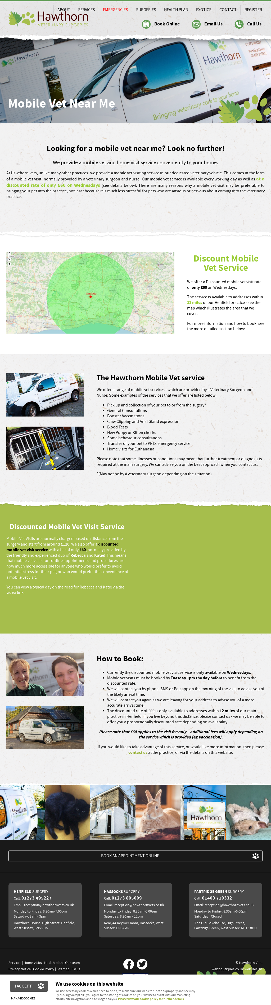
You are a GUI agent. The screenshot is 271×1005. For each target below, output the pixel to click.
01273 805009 (127, 898)
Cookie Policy (43, 969)
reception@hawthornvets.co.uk (49, 905)
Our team (72, 962)
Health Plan (176, 9)
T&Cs (76, 969)
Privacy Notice (19, 969)
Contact (228, 9)
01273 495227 (36, 898)
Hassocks (121, 892)
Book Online (167, 24)
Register (253, 9)
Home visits (33, 962)
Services (86, 9)
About (63, 9)
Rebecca (78, 555)
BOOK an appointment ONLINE (130, 856)
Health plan (53, 962)
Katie (99, 555)
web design (253, 969)
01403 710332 (217, 898)
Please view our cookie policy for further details (151, 999)
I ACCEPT (23, 986)
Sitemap (63, 969)
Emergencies (115, 9)
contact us (137, 752)
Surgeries (146, 9)
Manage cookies (24, 998)
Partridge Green (219, 892)
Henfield (31, 892)
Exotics (203, 9)
